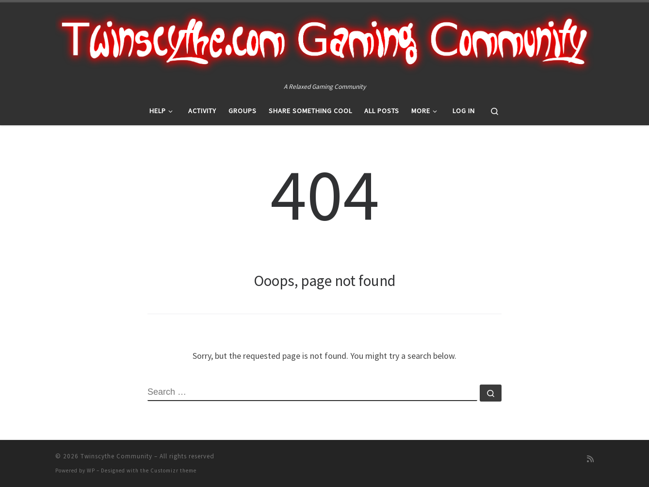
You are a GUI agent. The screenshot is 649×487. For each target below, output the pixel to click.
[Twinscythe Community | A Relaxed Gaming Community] (324, 42)
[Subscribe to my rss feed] (590, 459)
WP (91, 470)
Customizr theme (173, 470)
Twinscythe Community (116, 456)
